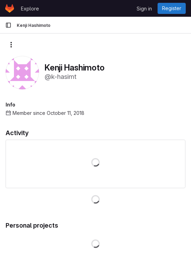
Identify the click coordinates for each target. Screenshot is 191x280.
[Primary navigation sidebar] (8, 25)
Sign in (144, 9)
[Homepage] (9, 8)
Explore (30, 9)
